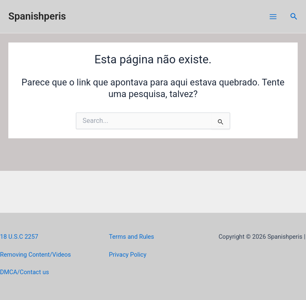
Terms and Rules (131, 236)
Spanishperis (37, 16)
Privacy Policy (127, 254)
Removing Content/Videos (35, 254)
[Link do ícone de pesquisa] (294, 16)
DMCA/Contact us (24, 272)
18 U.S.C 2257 (19, 236)
